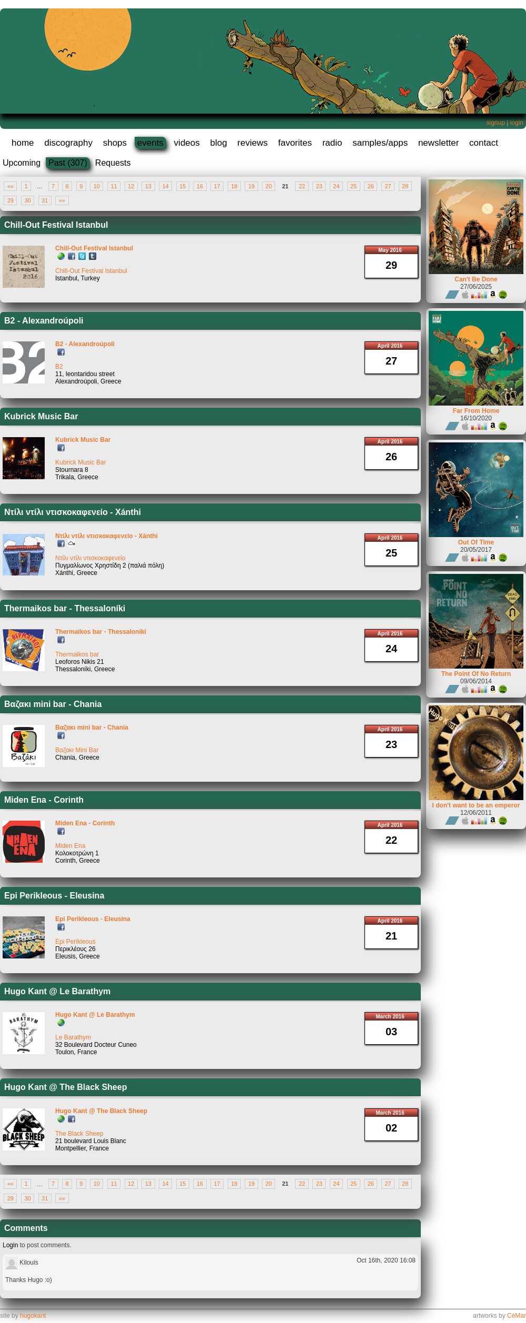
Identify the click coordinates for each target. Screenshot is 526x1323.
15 (182, 186)
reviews (252, 143)
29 (10, 200)
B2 (59, 366)
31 (45, 200)
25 (353, 186)
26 (371, 186)
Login (10, 1245)
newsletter (438, 143)
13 (148, 186)
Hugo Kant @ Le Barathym (57, 991)
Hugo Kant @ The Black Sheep (65, 1087)
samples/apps (380, 143)
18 (234, 186)
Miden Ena (70, 846)
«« (10, 186)
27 (388, 186)
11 (113, 186)
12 (131, 186)
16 (200, 186)
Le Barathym (73, 1037)
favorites (295, 143)
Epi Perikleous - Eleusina (54, 895)
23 (319, 186)
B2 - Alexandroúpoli (44, 320)
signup (495, 122)
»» (62, 200)
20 (269, 186)
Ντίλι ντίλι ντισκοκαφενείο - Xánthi (72, 512)
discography (68, 143)
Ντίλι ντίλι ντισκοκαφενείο (90, 558)
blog (218, 143)
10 (97, 186)
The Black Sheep (79, 1133)
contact (483, 143)
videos (187, 143)
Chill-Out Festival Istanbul (56, 224)
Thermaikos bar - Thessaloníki (64, 608)
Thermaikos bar (77, 654)
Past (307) (67, 162)
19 (251, 186)
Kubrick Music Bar (41, 416)
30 (27, 200)
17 (217, 186)
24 (336, 186)
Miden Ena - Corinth (44, 799)
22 (302, 186)
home (23, 143)
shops (115, 143)
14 (165, 186)
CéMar (516, 1315)
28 (405, 186)
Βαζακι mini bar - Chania (53, 704)
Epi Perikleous (75, 941)
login (516, 122)
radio (332, 143)
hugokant (33, 1315)
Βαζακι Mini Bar (76, 750)
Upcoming (22, 162)
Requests (113, 162)
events (150, 143)
